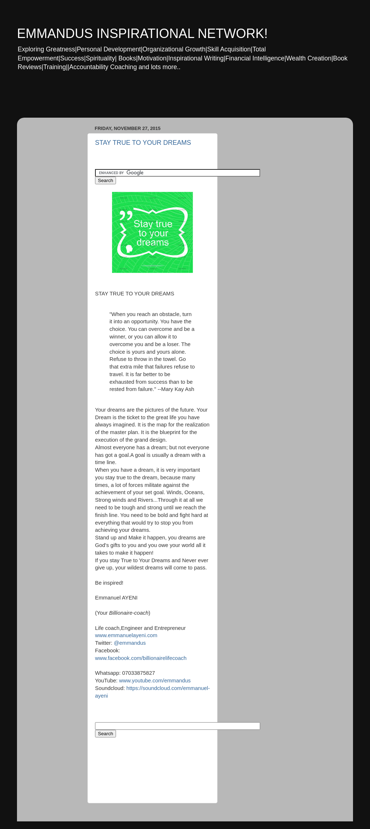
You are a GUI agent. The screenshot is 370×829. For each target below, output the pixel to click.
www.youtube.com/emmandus (155, 680)
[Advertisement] (155, 99)
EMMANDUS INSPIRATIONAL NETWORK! (142, 33)
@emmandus (129, 643)
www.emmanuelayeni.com (126, 635)
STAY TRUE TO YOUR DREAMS (143, 142)
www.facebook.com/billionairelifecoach (140, 658)
